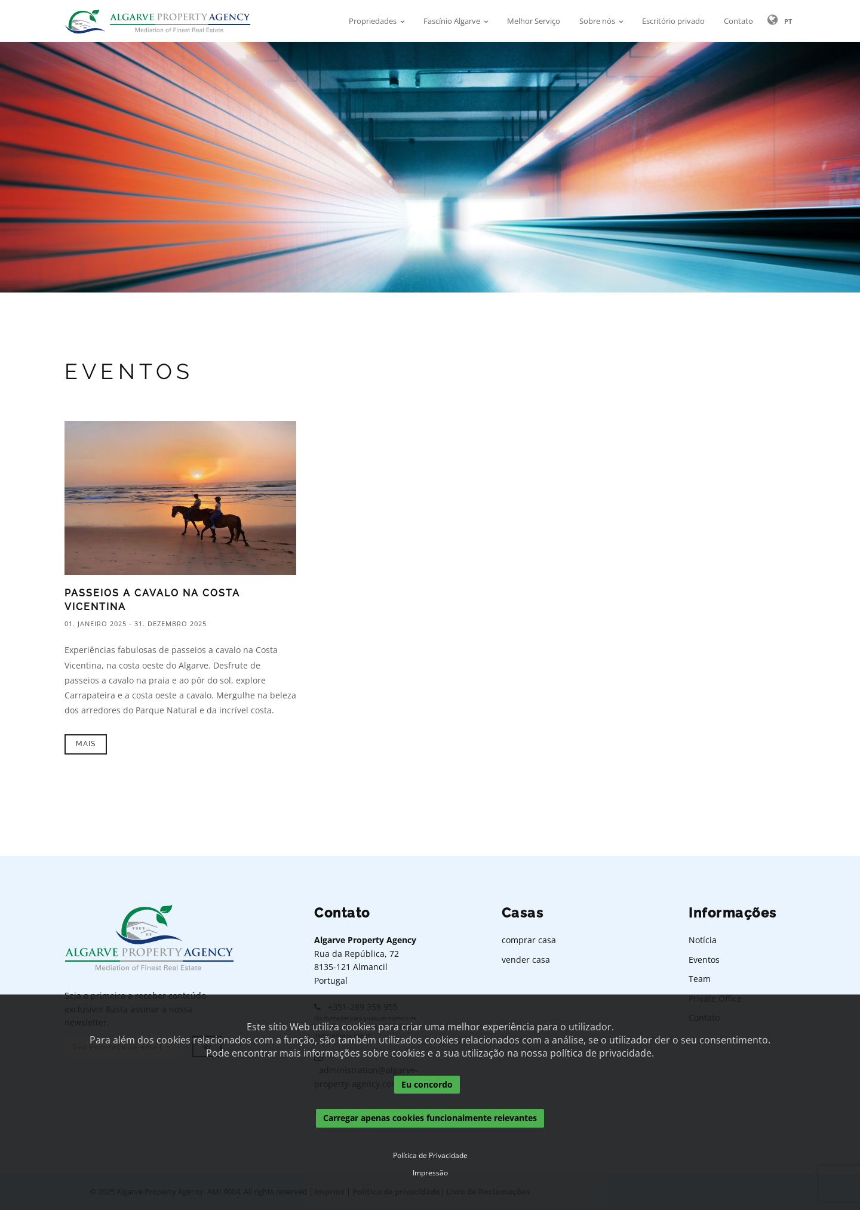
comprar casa (529, 940)
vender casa (526, 959)
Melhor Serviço (533, 21)
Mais (86, 744)
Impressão (430, 1173)
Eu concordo (427, 1084)
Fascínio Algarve (451, 21)
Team (700, 978)
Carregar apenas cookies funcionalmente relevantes (430, 1118)
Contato (738, 21)
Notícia (703, 940)
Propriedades (373, 21)
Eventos (704, 959)
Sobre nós (597, 21)
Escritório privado (673, 21)
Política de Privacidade (430, 1155)
